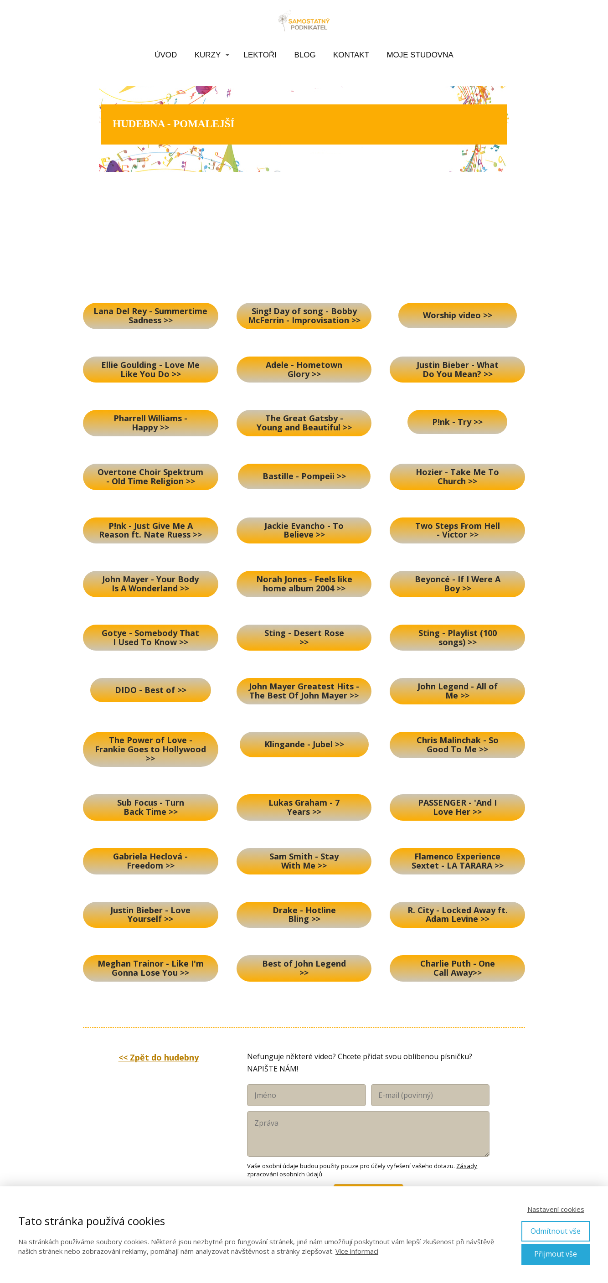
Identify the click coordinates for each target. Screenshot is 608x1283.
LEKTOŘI (260, 55)
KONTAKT (351, 55)
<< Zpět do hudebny (159, 1057)
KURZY (208, 55)
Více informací (356, 1251)
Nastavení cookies (555, 1209)
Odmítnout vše (556, 1231)
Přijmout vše (555, 1254)
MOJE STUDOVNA (419, 55)
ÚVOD (166, 55)
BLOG (304, 55)
